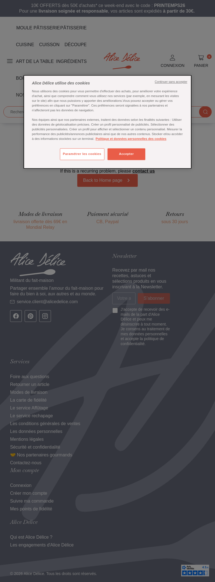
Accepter (126, 154)
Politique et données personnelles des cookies (131, 139)
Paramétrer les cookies (82, 154)
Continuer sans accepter (171, 82)
